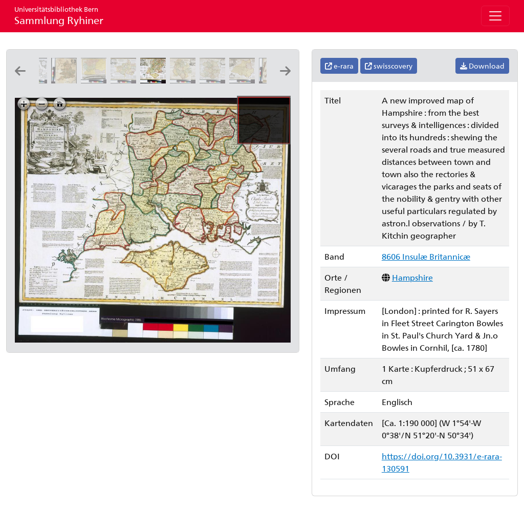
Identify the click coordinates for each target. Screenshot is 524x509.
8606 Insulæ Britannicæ (426, 256)
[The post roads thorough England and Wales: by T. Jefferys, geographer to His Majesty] (66, 80)
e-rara (339, 66)
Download (482, 66)
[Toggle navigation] (495, 16)
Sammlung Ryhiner (58, 16)
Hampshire (412, 277)
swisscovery (388, 66)
